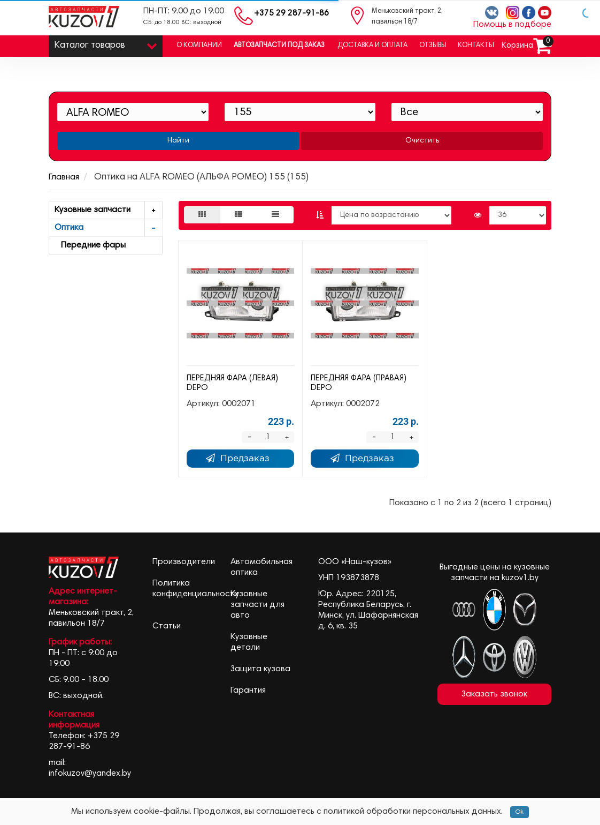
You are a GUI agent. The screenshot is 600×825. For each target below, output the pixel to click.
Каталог (105, 43)
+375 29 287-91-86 (291, 14)
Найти (178, 141)
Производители (183, 562)
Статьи (166, 626)
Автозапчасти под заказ (279, 45)
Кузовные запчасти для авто (257, 605)
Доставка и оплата (372, 45)
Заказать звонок (494, 694)
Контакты (476, 45)
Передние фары (90, 245)
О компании (199, 45)
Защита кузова (260, 669)
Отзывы (433, 45)
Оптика (108, 228)
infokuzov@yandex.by (90, 773)
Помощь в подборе (512, 24)
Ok (520, 812)
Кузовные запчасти (108, 210)
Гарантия (248, 690)
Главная (64, 177)
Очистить (422, 141)
